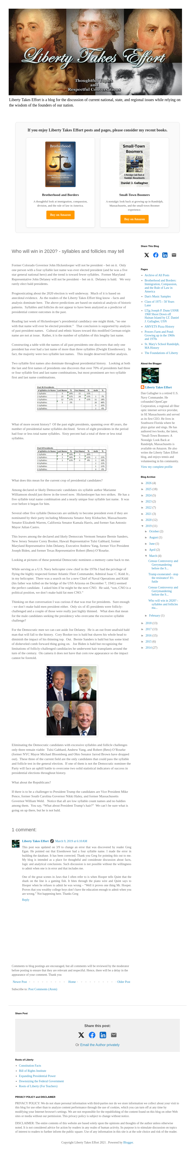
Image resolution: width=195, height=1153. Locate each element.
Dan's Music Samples (158, 296)
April (152, 549)
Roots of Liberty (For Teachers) (38, 1086)
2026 (149, 483)
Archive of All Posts (157, 275)
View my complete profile (157, 466)
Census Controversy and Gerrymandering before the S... (163, 564)
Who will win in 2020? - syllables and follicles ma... (163, 604)
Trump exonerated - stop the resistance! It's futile (163, 578)
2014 (149, 647)
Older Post (123, 981)
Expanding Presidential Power (37, 1076)
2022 (149, 507)
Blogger (128, 1142)
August (154, 537)
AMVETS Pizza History (159, 326)
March (153, 555)
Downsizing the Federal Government (41, 1081)
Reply (25, 899)
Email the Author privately (99, 1045)
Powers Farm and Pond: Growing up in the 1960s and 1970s (160, 335)
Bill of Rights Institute (32, 1070)
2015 (149, 641)
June (152, 543)
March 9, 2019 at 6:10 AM (71, 841)
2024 (149, 495)
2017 (149, 629)
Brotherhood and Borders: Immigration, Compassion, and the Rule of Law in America (161, 286)
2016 (149, 635)
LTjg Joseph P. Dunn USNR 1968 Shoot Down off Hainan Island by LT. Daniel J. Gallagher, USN (162, 316)
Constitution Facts (30, 1065)
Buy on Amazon (60, 214)
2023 (149, 501)
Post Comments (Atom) (42, 989)
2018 (149, 623)
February (155, 615)
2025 (149, 489)
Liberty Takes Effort (35, 841)
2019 (149, 526)
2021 (149, 513)
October (154, 531)
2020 (149, 520)
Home (72, 981)
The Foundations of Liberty (161, 353)
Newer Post (20, 981)
